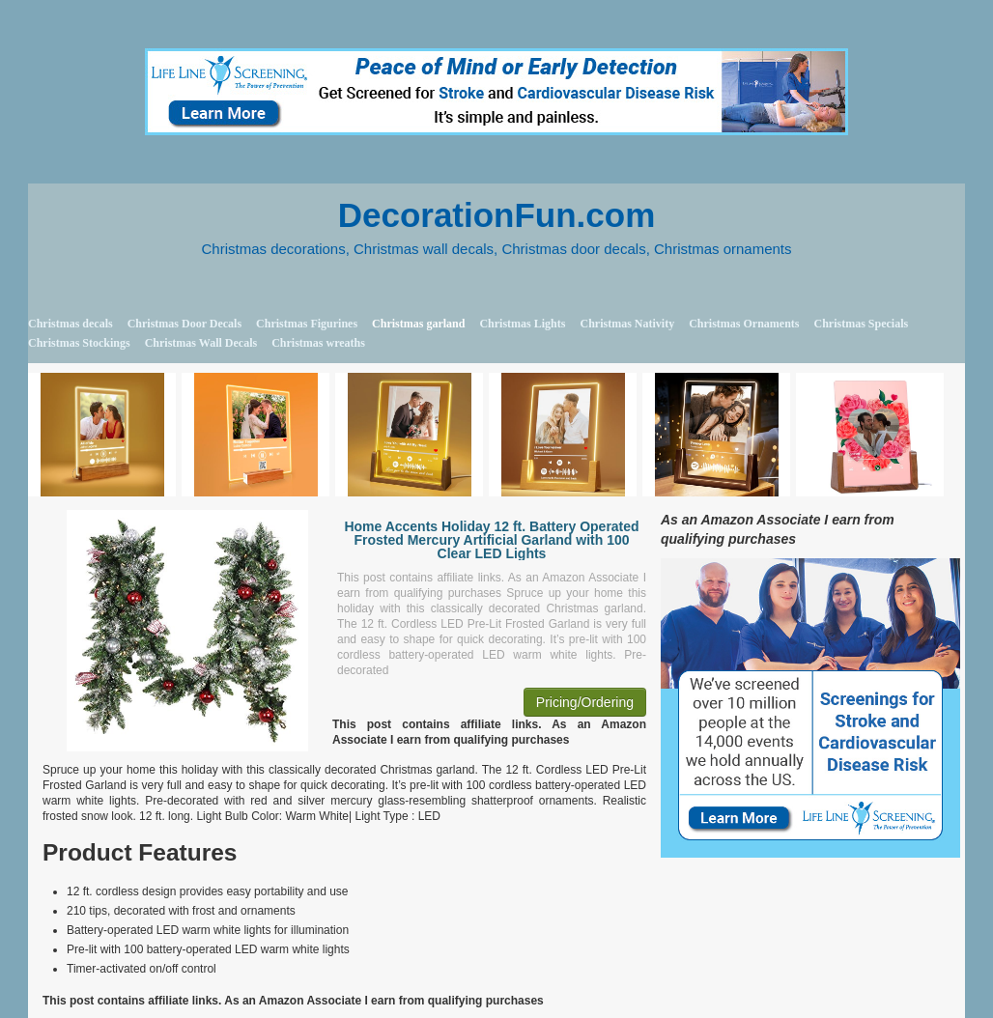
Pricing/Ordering (585, 702)
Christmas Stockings (79, 343)
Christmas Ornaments (744, 323)
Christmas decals (70, 323)
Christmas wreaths (318, 343)
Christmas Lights (522, 323)
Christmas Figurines (306, 323)
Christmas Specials (860, 323)
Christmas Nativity (627, 323)
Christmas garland (418, 323)
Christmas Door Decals (184, 323)
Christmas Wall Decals (201, 343)
